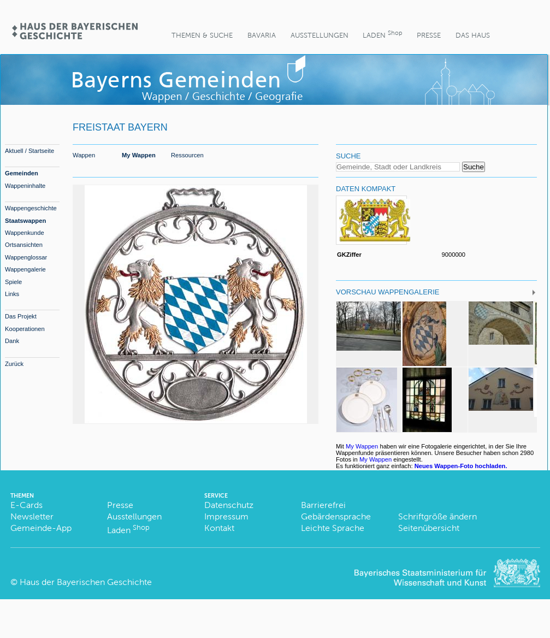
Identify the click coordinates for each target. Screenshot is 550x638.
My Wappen (139, 155)
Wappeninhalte (25, 185)
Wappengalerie (25, 269)
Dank (12, 341)
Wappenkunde (24, 232)
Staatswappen (25, 220)
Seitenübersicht (428, 528)
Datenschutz (228, 505)
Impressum (226, 516)
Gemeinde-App (41, 528)
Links (12, 294)
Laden (382, 34)
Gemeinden (21, 173)
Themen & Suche (202, 35)
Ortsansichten (24, 244)
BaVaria (261, 35)
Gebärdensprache (336, 516)
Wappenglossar (26, 257)
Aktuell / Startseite (29, 150)
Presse (429, 35)
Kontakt (219, 528)
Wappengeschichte (31, 208)
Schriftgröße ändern (437, 516)
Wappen (84, 155)
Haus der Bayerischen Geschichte (86, 582)
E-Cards (26, 505)
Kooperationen (25, 329)
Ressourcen (187, 155)
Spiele (13, 282)
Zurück (14, 364)
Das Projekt (21, 316)
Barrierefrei (323, 505)
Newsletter (32, 516)
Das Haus (473, 35)
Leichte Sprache (332, 528)
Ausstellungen (319, 35)
